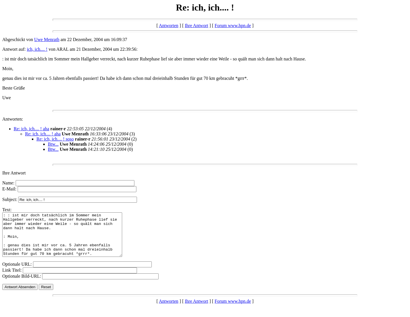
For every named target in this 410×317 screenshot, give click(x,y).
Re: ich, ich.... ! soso (55, 139)
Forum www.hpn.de (233, 25)
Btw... (53, 144)
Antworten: (12, 119)
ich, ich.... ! (37, 49)
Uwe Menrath (46, 39)
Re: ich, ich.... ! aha (31, 128)
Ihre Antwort (196, 25)
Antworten (168, 25)
